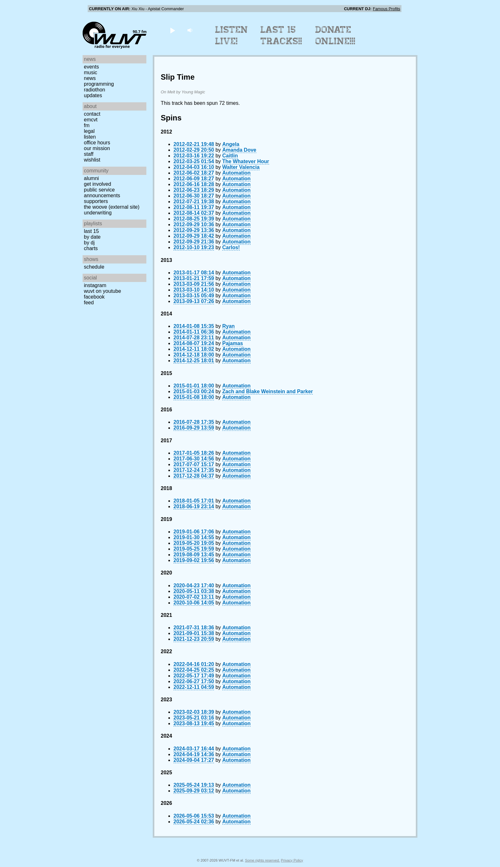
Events (91, 66)
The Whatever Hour (245, 161)
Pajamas (232, 343)
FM (87, 125)
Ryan (228, 326)
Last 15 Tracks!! (281, 35)
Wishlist (92, 160)
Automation (236, 173)
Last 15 (91, 231)
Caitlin (230, 155)
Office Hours (97, 142)
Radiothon (94, 89)
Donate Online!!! (335, 35)
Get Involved (97, 184)
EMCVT (91, 119)
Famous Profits (386, 8)
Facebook (94, 297)
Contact (92, 114)
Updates (93, 95)
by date (92, 237)
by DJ (89, 242)
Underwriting (98, 212)
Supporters (96, 201)
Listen (90, 137)
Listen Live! (231, 35)
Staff (88, 154)
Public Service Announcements (102, 192)
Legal (89, 131)
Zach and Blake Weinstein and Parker (267, 391)
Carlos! (231, 247)
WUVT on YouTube (102, 291)
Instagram (95, 285)
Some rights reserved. (262, 860)
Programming (99, 84)
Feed (89, 302)
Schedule (94, 267)
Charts (91, 248)
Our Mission (97, 148)
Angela (230, 144)
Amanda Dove (239, 150)
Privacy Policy (292, 860)
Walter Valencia (241, 167)
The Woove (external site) (111, 207)
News (90, 78)
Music (90, 72)
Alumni (91, 178)
